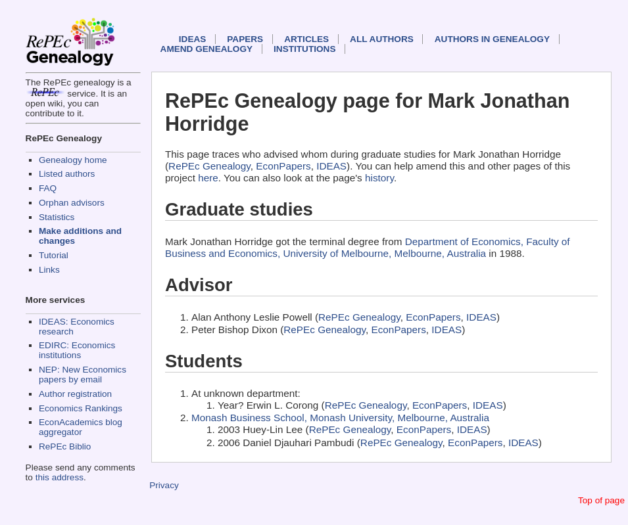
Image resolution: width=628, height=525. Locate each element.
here (208, 177)
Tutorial (53, 255)
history (379, 177)
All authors (382, 39)
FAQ (48, 188)
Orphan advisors (72, 203)
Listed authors (67, 174)
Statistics (56, 217)
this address (60, 477)
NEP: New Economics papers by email (82, 374)
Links (49, 270)
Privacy (164, 485)
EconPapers (283, 165)
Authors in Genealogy (492, 39)
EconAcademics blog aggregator (80, 427)
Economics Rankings (80, 408)
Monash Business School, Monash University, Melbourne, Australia (340, 417)
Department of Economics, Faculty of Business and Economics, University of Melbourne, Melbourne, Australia (367, 247)
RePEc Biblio (65, 446)
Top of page (601, 500)
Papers (245, 39)
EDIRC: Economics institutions (77, 350)
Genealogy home (73, 160)
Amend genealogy (206, 49)
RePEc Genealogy (209, 165)
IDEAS (192, 39)
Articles (306, 39)
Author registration (75, 394)
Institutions (304, 49)
